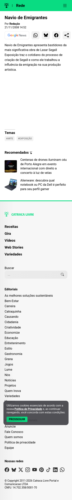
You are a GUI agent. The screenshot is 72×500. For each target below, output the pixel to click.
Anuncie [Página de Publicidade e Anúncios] (10, 426)
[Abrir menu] (64, 5)
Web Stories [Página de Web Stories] (14, 247)
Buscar (9, 268)
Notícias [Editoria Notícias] (10, 380)
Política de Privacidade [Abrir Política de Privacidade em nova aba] (28, 409)
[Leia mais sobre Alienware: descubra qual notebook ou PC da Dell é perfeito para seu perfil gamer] (36, 184)
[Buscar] (62, 275)
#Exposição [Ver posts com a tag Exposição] (25, 138)
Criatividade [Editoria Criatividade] (13, 327)
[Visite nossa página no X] (20, 470)
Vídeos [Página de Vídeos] (10, 240)
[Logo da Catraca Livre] (6, 5)
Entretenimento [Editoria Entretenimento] (15, 343)
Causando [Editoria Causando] (11, 317)
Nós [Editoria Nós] (7, 375)
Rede (20, 5)
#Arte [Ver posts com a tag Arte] (9, 138)
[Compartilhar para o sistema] (67, 35)
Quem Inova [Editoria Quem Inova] (13, 391)
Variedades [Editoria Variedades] (12, 396)
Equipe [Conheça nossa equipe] (9, 448)
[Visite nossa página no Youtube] (34, 470)
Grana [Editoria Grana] (9, 359)
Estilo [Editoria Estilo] (8, 348)
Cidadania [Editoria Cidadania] (11, 322)
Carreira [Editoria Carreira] (10, 306)
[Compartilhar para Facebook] (56, 35)
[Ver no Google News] (17, 35)
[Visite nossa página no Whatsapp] (62, 470)
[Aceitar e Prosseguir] (17, 419)
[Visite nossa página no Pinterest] (41, 470)
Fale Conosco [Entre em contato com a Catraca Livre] (14, 432)
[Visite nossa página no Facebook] (7, 470)
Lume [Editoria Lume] (8, 369)
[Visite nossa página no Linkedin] (55, 470)
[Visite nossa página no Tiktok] (48, 470)
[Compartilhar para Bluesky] (46, 35)
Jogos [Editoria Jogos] (9, 364)
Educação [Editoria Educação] (11, 338)
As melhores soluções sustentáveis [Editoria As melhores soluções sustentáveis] (29, 295)
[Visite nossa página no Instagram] (27, 470)
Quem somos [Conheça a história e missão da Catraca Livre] (14, 437)
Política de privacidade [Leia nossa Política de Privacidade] (20, 442)
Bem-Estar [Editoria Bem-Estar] (12, 301)
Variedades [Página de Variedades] (13, 254)
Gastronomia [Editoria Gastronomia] (13, 354)
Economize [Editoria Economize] (12, 332)
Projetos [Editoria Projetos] (10, 385)
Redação (14, 23)
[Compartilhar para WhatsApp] (35, 35)
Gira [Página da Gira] (8, 234)
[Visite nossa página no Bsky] (14, 470)
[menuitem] (36, 228)
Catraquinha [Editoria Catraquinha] (13, 311)
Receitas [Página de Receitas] (11, 227)
